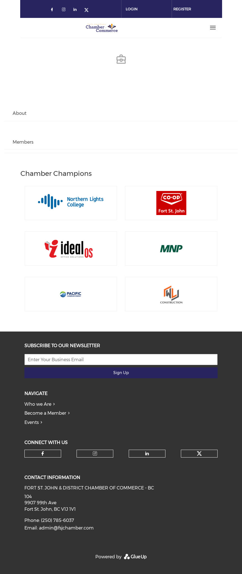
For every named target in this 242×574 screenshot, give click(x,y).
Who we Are (37, 404)
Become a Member (45, 413)
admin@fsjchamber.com (66, 528)
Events (31, 422)
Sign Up (121, 372)
